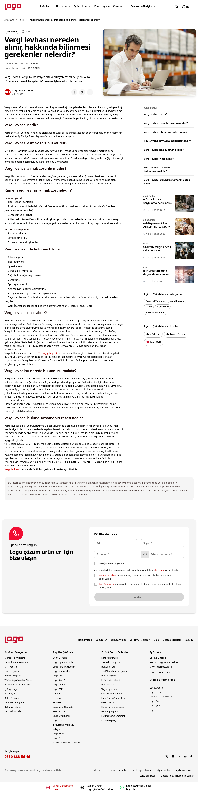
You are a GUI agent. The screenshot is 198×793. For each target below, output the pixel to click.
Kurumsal (120, 6)
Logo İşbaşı (58, 733)
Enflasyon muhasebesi (112, 706)
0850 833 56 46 (17, 756)
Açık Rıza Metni (106, 584)
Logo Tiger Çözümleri (63, 662)
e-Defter (57, 702)
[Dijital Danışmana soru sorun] (59, 787)
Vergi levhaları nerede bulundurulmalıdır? (157, 169)
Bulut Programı (109, 675)
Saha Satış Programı (14, 702)
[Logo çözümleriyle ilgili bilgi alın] (136, 787)
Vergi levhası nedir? (155, 114)
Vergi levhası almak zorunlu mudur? (165, 132)
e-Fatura (57, 693)
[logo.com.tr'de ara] (176, 6)
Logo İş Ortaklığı (158, 657)
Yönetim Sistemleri (155, 312)
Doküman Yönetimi (14, 706)
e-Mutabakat (59, 711)
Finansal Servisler (13, 711)
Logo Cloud (155, 701)
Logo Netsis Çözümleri (64, 666)
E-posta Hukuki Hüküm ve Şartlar (177, 775)
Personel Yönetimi (155, 300)
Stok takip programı (111, 662)
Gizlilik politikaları (142, 770)
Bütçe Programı (12, 698)
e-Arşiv (56, 729)
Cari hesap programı (111, 693)
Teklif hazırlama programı (114, 671)
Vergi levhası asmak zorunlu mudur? (166, 123)
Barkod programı (109, 711)
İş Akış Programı (13, 689)
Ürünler (46, 6)
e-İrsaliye (57, 698)
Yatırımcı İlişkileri (140, 640)
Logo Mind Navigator (63, 706)
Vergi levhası (12, 469)
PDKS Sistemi (108, 684)
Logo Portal (155, 692)
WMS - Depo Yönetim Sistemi (19, 680)
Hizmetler (63, 6)
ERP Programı (11, 666)
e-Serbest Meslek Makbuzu (66, 742)
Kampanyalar (102, 6)
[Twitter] (167, 756)
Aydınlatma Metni (185, 770)
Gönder (138, 597)
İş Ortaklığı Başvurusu (161, 666)
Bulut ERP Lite (60, 657)
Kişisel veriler (163, 770)
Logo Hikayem (177, 300)
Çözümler (101, 640)
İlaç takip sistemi (109, 689)
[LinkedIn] (179, 756)
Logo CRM (58, 689)
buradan (159, 570)
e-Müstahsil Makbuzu (63, 724)
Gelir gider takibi (109, 702)
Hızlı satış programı (111, 720)
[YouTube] (185, 756)
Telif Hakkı (98, 770)
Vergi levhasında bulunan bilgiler (164, 149)
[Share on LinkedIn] (90, 92)
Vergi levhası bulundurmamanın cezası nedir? (167, 181)
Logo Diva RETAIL (61, 715)
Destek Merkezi (172, 640)
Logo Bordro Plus (61, 671)
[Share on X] (82, 92)
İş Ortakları (82, 6)
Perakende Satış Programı (17, 684)
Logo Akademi (157, 687)
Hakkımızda (85, 640)
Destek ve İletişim (143, 6)
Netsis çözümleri (109, 657)
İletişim (189, 640)
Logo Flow (58, 675)
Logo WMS (58, 720)
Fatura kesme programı (113, 715)
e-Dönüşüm (10, 693)
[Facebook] (191, 756)
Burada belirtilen (107, 575)
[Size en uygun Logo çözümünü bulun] (96, 787)
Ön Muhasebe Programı (16, 662)
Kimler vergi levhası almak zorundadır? (167, 141)
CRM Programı (12, 671)
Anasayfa (9, 19)
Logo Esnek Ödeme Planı (113, 698)
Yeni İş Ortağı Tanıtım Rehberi (165, 662)
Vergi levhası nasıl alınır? (159, 158)
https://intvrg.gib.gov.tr (45, 353)
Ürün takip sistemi (110, 680)
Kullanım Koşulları (118, 770)
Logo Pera (58, 738)
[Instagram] (173, 756)
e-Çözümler (163, 306)
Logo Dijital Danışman (161, 696)
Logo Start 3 (59, 680)
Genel (149, 306)
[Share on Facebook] (74, 92)
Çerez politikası (147, 775)
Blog (21, 19)
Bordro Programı (13, 675)
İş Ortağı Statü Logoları (161, 672)
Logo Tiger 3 (59, 684)
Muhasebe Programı (15, 657)
